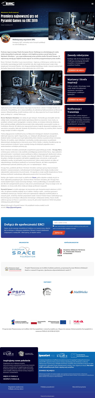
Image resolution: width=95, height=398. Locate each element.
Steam (34, 177)
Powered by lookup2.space (47, 396)
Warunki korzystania (79, 387)
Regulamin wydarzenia (15, 387)
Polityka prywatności (47, 387)
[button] (92, 3)
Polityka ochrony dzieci (15, 389)
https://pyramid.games (13, 207)
